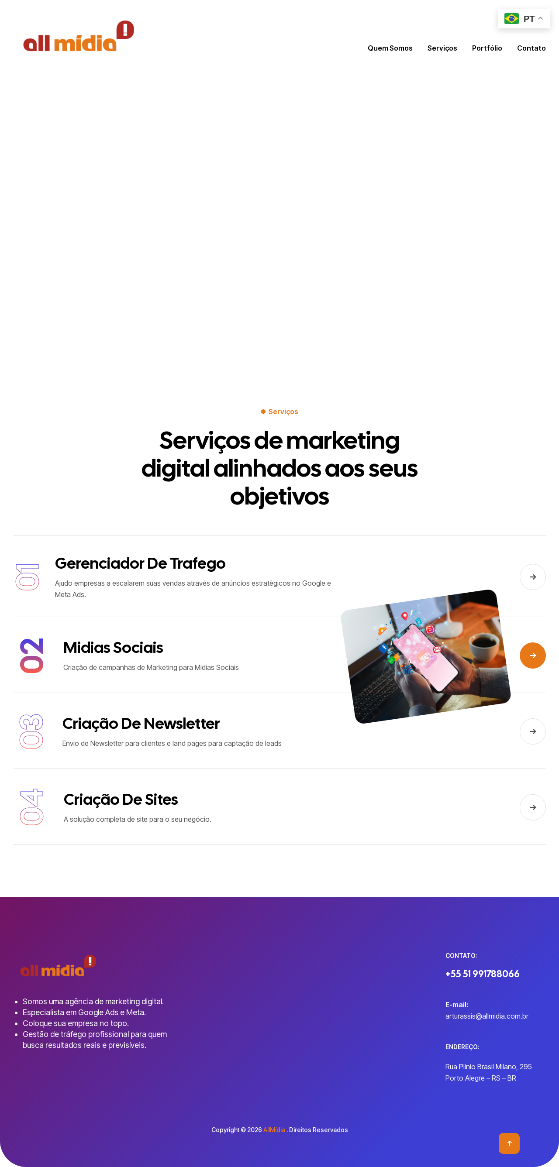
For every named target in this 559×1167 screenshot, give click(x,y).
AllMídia (274, 1129)
